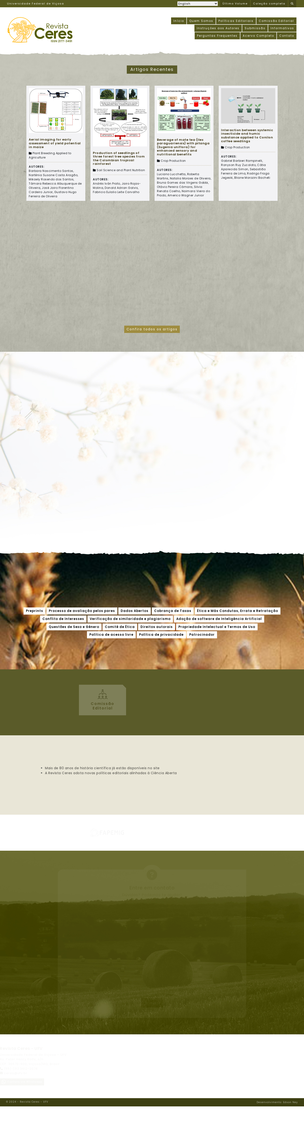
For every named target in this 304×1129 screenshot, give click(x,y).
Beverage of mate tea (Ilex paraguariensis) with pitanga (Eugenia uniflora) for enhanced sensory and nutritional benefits (183, 147)
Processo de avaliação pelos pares (82, 611)
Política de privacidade (161, 635)
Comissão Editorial (276, 21)
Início (177, 21)
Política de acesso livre (111, 635)
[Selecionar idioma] (197, 3)
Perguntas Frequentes (216, 36)
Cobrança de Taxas (172, 611)
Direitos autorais (156, 627)
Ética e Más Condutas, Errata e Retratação (237, 611)
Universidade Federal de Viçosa (35, 4)
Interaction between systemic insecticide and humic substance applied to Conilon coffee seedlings (247, 135)
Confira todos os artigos (152, 329)
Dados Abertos (134, 611)
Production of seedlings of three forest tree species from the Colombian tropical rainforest (119, 158)
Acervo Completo (258, 36)
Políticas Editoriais (235, 21)
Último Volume (235, 4)
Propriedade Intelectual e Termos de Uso (216, 627)
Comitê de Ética (120, 627)
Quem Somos (200, 21)
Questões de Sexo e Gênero (74, 627)
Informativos (282, 28)
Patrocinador (202, 635)
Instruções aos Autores (217, 28)
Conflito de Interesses (63, 619)
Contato (286, 36)
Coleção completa (269, 4)
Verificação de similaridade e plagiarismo (130, 619)
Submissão (254, 28)
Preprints (34, 611)
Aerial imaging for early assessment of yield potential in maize (55, 143)
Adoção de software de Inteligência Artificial (219, 619)
